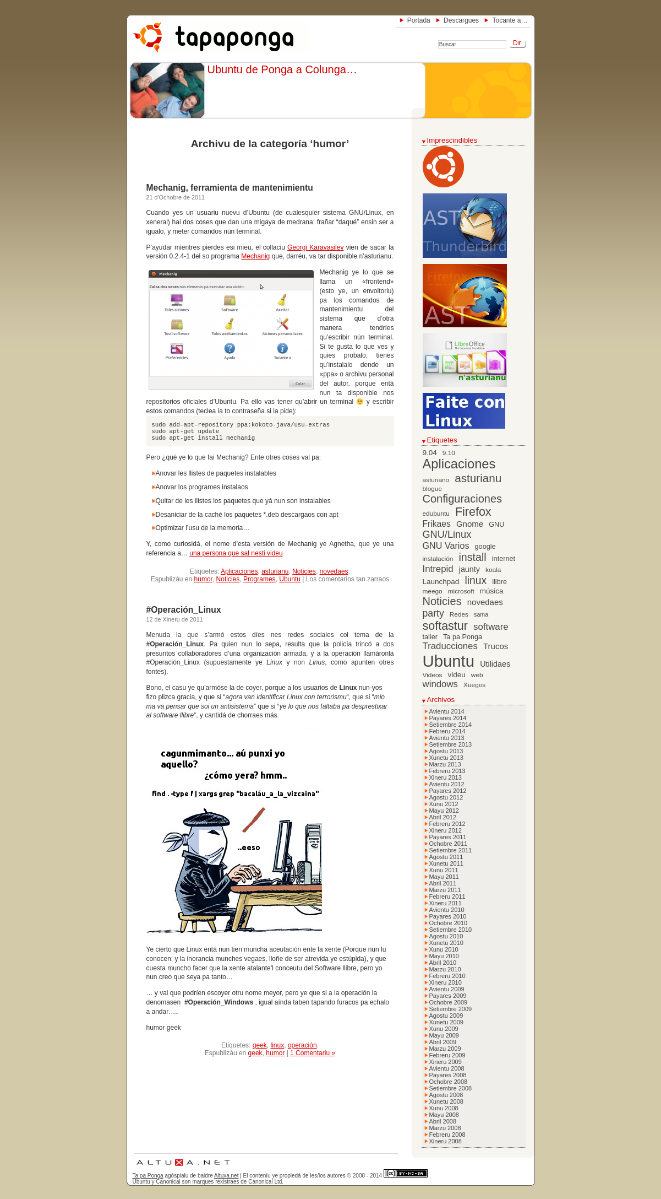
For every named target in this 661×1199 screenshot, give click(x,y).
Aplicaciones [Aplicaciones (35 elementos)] (459, 464)
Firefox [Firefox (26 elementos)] (473, 512)
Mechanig (255, 256)
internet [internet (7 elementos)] (503, 559)
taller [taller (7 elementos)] (430, 637)
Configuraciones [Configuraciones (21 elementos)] (462, 499)
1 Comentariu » (312, 1053)
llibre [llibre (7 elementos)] (499, 582)
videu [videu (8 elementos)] (457, 675)
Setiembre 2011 (450, 850)
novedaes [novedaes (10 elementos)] (485, 602)
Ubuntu (290, 579)
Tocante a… (509, 20)
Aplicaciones (239, 571)
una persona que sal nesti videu (235, 553)
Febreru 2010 (447, 976)
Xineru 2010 (445, 982)
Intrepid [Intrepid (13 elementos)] (438, 569)
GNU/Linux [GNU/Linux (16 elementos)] (447, 534)
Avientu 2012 (447, 784)
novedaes (334, 571)
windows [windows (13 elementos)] (440, 684)
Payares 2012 (448, 790)
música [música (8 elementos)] (492, 591)
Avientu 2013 (447, 737)
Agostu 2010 (446, 936)
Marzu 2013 (445, 764)
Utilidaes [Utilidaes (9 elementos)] (495, 664)
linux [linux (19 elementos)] (476, 580)
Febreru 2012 (447, 823)
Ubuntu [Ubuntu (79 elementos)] (449, 661)
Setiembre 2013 (450, 744)
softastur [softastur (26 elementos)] (445, 626)
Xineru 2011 (445, 903)
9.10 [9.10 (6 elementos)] (449, 453)
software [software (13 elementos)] (491, 627)
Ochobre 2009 (448, 1002)
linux (277, 1045)
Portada (418, 20)
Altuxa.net (226, 1176)
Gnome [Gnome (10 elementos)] (469, 523)
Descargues (461, 20)
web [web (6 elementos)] (477, 675)
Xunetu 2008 (446, 1101)
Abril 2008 (443, 1121)
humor (203, 579)
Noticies (304, 571)
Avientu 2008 (447, 1068)
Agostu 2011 (446, 857)
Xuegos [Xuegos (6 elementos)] (474, 685)
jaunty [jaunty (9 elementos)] (469, 569)
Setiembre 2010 (450, 929)
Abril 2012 (443, 817)
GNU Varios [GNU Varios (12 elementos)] (446, 545)
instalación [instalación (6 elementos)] (438, 559)
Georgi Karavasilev (315, 247)
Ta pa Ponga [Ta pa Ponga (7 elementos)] (462, 637)
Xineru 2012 (445, 830)
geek (260, 1045)
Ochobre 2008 (448, 1081)
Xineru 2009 (445, 1061)
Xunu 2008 (443, 1108)
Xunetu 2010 (446, 942)
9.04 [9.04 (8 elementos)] (430, 453)
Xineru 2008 (445, 1141)
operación (302, 1045)
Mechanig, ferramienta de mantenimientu (229, 187)
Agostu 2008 (446, 1095)
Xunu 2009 (443, 1028)
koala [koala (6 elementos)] (493, 570)
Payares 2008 (448, 1075)
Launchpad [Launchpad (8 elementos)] (441, 581)
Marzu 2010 (445, 969)
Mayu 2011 (444, 876)
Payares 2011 (448, 837)
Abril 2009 (443, 1042)
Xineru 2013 (445, 777)
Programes (259, 579)
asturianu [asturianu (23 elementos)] (478, 478)
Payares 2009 (448, 995)
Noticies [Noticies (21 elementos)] (442, 601)
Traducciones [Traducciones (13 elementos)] (450, 646)
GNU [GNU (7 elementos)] (496, 524)
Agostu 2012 (446, 797)
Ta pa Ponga (148, 1176)
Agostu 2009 (446, 1015)
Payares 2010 (448, 916)
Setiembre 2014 (450, 724)
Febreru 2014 (447, 731)
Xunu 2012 (443, 804)
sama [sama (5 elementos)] (481, 614)
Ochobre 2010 (448, 923)
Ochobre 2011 (448, 843)
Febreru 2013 (447, 771)
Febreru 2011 (447, 896)
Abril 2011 (443, 883)
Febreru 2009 (447, 1055)
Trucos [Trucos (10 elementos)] (495, 646)
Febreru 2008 (447, 1134)
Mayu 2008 (444, 1114)
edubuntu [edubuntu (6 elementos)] (436, 513)
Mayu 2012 (444, 810)
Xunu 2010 (443, 949)
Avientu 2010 (447, 909)
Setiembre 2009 (450, 1009)
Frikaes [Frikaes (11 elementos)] (437, 523)
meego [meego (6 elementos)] (433, 591)
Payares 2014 (448, 718)
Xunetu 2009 (446, 1022)
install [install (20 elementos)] (472, 557)
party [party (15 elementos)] (433, 613)
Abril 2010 (443, 962)
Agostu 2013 (446, 751)
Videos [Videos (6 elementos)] (433, 675)
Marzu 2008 (445, 1128)
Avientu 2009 (447, 989)
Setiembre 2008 (450, 1088)
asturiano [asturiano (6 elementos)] (436, 480)
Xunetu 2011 (446, 863)
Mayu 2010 (444, 956)
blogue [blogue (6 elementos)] (433, 489)
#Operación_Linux (183, 609)
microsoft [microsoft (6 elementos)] (461, 591)
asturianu (274, 571)
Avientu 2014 (447, 711)
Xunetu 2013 (446, 757)
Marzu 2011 (445, 890)
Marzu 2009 (445, 1048)
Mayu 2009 (444, 1035)
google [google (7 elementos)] (485, 546)
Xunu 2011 (443, 870)
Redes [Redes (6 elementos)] (459, 614)
